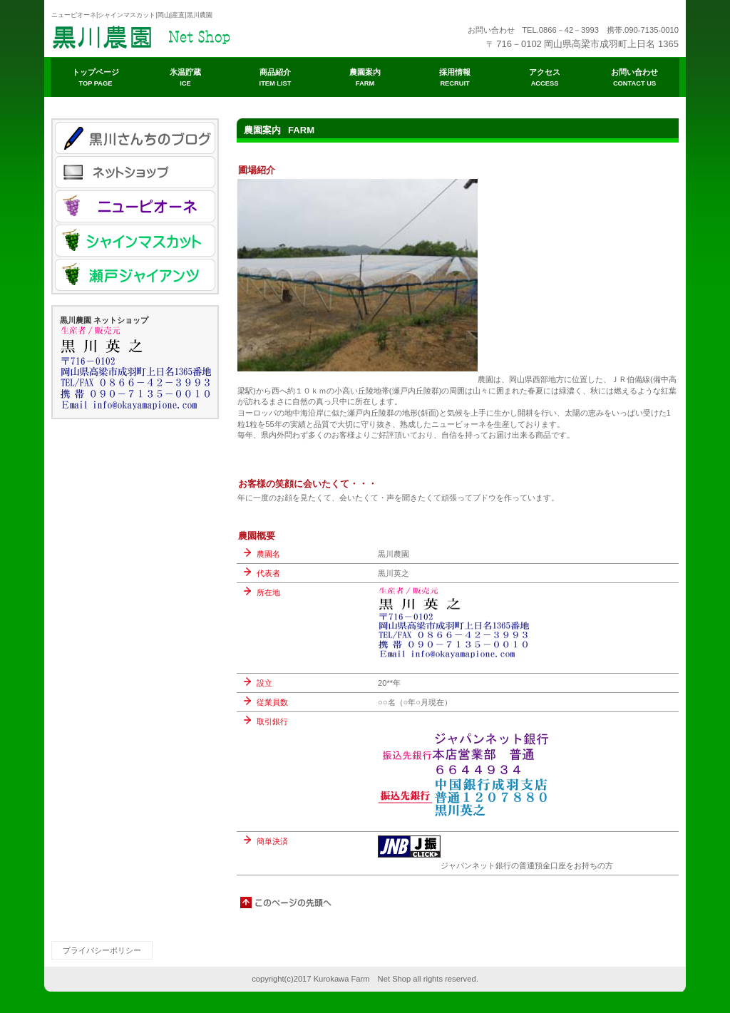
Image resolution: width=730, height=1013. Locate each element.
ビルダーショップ (193, 35)
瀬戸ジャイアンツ (135, 275)
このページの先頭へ (286, 902)
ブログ (135, 138)
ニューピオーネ (135, 206)
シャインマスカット (135, 241)
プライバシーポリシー (102, 950)
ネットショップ (135, 172)
